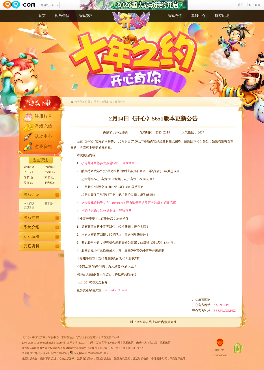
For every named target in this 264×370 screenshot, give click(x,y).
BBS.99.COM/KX (225, 310)
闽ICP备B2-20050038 (220, 351)
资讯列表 (107, 101)
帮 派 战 (28, 182)
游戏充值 (175, 16)
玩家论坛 (222, 16)
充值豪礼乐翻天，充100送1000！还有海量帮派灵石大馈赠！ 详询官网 (128, 203)
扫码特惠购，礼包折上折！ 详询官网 (106, 210)
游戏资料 (86, 16)
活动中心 (43, 136)
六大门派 (29, 203)
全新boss (49, 166)
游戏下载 (40, 103)
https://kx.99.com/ (115, 290)
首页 (42, 16)
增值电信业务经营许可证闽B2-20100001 (45, 353)
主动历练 (50, 172)
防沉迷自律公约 (110, 337)
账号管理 (62, 16)
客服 (257, 4)
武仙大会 (29, 166)
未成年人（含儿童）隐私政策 (153, 342)
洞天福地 (50, 182)
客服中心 (198, 16)
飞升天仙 (29, 172)
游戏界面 (29, 207)
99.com (41, 342)
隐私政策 (128, 342)
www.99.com (18, 5)
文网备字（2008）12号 (80, 342)
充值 (249, 4)
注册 (240, 4)
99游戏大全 (47, 5)
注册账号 (43, 116)
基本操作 (50, 203)
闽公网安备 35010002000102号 (89, 353)
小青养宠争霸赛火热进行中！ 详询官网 (108, 163)
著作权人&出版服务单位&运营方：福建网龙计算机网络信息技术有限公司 (65, 347)
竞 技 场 (28, 177)
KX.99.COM (222, 305)
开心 (83, 282)
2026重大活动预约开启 (134, 5)
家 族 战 (49, 177)
